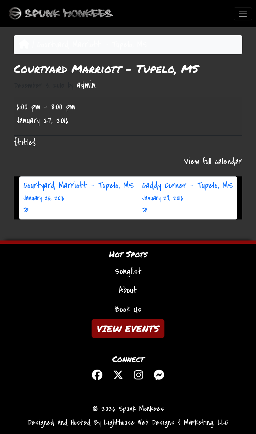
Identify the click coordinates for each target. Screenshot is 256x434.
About (128, 290)
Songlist (128, 271)
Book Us (128, 309)
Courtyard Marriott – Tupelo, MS (78, 191)
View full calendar (213, 161)
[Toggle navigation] (243, 13)
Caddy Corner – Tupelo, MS (187, 191)
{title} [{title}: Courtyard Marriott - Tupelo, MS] (25, 142)
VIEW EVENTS (128, 328)
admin (86, 85)
